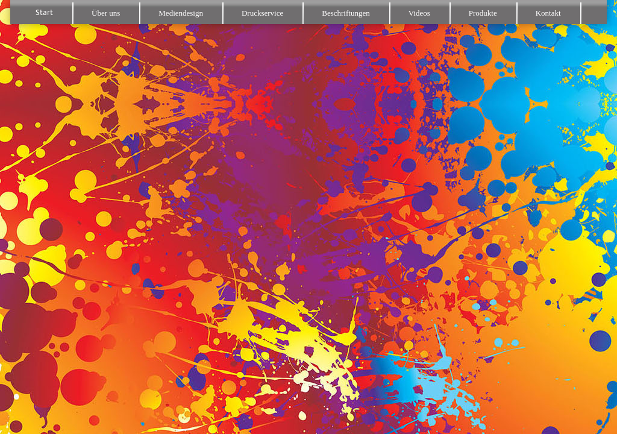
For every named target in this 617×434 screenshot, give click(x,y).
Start (44, 13)
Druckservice (262, 12)
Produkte (483, 12)
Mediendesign (180, 12)
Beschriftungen (345, 12)
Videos (419, 12)
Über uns (106, 12)
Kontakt (548, 12)
